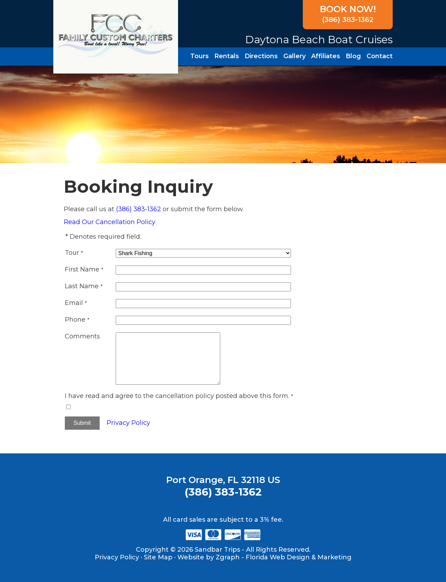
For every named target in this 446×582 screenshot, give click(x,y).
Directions (261, 56)
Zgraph (228, 557)
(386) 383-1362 (347, 14)
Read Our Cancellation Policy (109, 222)
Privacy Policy (128, 423)
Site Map (158, 557)
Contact (380, 56)
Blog (353, 56)
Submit (82, 423)
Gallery (294, 56)
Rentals (226, 56)
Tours (199, 56)
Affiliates (325, 56)
